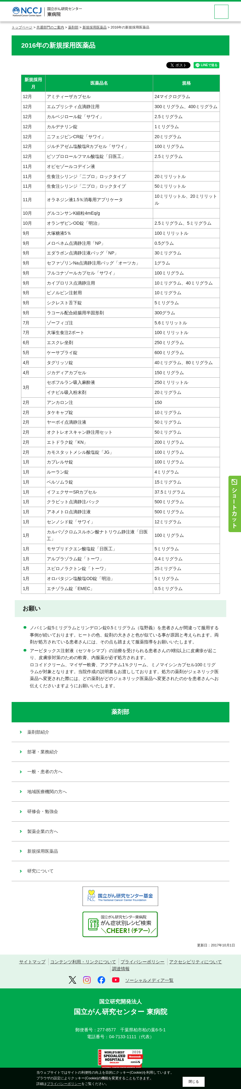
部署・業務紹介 (42, 751)
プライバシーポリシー (142, 961)
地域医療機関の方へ (47, 791)
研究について (40, 870)
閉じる (194, 1081)
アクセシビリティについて (195, 961)
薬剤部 (73, 27)
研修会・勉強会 (42, 811)
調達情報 (121, 968)
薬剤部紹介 (38, 732)
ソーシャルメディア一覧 (149, 980)
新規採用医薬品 (95, 27)
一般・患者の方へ (44, 771)
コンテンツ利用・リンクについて (83, 961)
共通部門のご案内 (50, 27)
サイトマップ (32, 961)
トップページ (22, 27)
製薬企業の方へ (42, 831)
